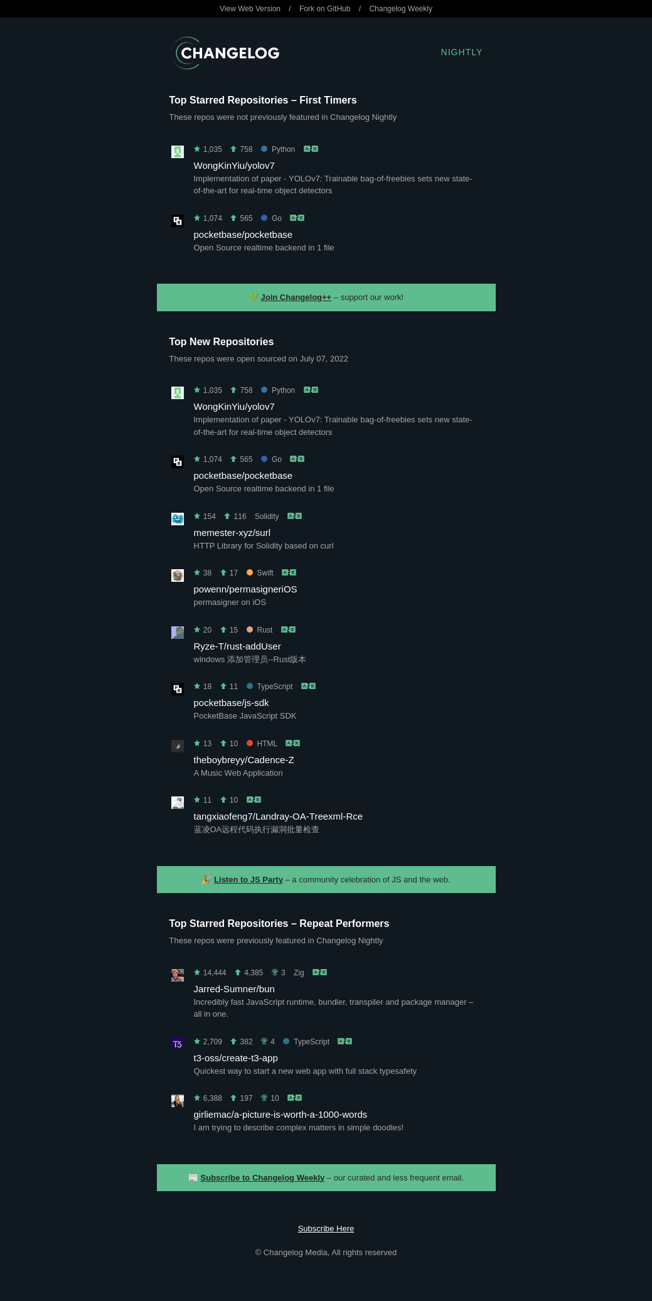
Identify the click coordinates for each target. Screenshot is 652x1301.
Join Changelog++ (296, 297)
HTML (262, 743)
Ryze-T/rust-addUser (237, 646)
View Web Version (250, 8)
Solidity (267, 516)
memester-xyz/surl (232, 532)
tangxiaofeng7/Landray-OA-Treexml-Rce (278, 816)
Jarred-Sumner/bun (234, 988)
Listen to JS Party (248, 879)
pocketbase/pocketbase (243, 234)
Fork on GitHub (324, 8)
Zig (299, 972)
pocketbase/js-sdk (231, 702)
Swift (260, 573)
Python (278, 149)
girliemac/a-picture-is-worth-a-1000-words (281, 1114)
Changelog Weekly (400, 8)
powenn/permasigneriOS (245, 589)
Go (271, 218)
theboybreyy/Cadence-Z (244, 759)
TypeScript (270, 686)
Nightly (462, 52)
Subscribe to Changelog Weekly (263, 1177)
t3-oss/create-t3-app (236, 1057)
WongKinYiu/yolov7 (234, 165)
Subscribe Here (326, 1228)
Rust (260, 630)
